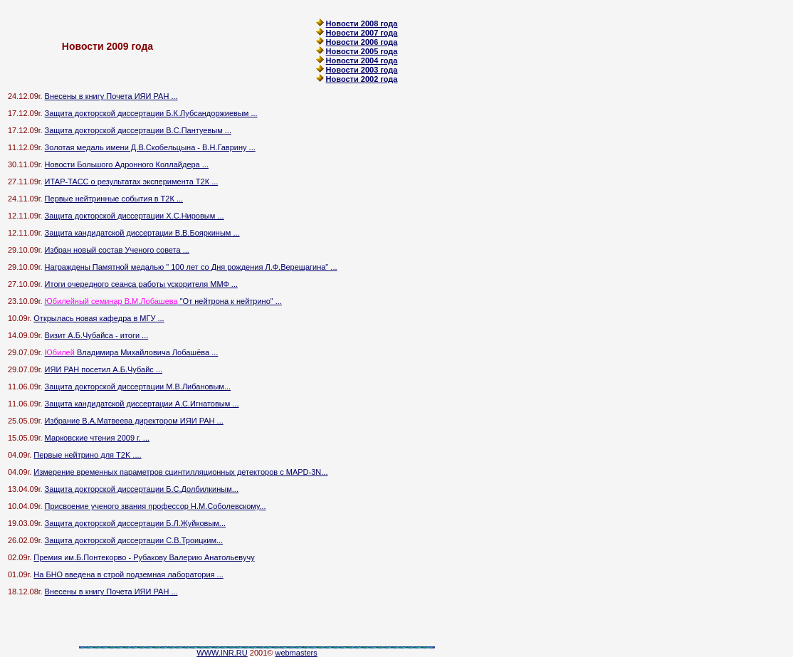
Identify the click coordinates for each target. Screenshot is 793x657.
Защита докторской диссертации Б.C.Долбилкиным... (141, 489)
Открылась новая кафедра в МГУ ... (98, 318)
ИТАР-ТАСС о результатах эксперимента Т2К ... (132, 181)
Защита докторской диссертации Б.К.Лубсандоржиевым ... (151, 113)
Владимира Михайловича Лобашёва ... (132, 352)
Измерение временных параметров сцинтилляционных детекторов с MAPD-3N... (180, 472)
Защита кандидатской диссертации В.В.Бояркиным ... (142, 232)
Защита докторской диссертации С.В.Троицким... (134, 540)
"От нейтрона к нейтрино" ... (163, 301)
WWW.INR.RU (221, 652)
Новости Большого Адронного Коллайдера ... (127, 164)
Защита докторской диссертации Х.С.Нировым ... (134, 215)
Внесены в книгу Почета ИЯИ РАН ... (111, 96)
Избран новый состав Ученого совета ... (117, 250)
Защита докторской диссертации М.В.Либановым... (138, 386)
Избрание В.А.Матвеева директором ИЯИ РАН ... (134, 420)
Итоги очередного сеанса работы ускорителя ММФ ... (141, 284)
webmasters (296, 652)
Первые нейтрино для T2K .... (87, 455)
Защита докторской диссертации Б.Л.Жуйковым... (135, 523)
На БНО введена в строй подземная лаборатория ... (128, 574)
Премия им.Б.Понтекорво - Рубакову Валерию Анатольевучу (143, 557)
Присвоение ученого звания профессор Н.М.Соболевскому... (155, 506)
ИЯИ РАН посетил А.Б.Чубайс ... (103, 369)
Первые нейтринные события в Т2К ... (114, 198)
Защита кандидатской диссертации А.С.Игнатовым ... (142, 403)
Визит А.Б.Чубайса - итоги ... (97, 335)
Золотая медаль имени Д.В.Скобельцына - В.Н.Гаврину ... (150, 147)
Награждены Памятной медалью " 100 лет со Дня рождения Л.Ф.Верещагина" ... (191, 267)
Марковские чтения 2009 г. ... (97, 437)
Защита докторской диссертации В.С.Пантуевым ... (138, 130)
